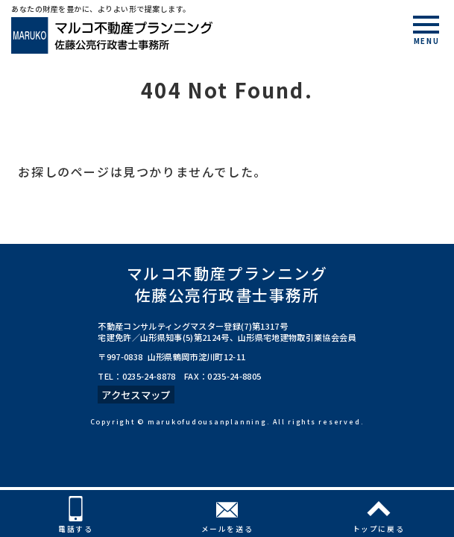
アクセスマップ (135, 394)
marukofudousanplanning (207, 422)
